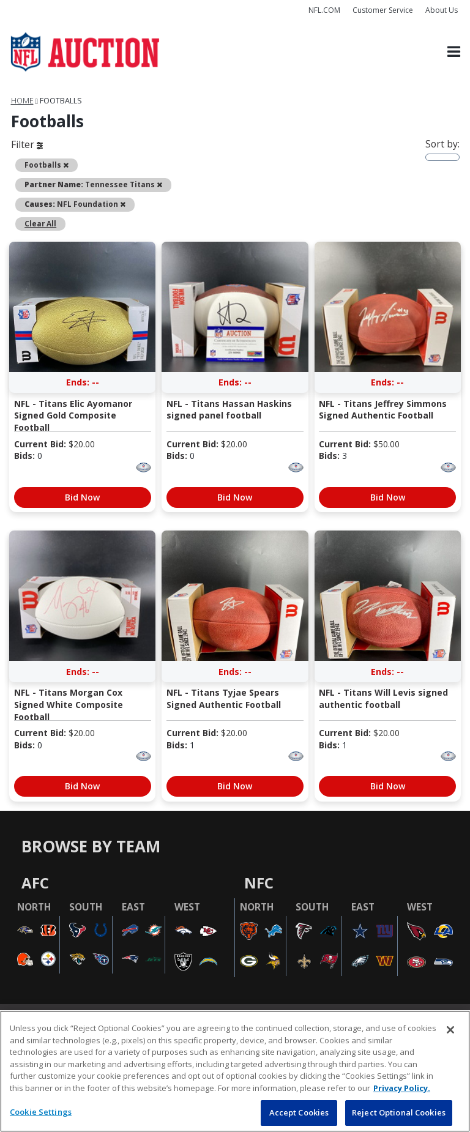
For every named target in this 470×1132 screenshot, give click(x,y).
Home (22, 100)
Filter (27, 144)
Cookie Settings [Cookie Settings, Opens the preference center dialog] (41, 1111)
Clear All (40, 223)
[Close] (450, 1029)
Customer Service (382, 10)
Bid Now (82, 497)
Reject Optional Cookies (399, 1112)
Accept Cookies (299, 1112)
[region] (235, 1071)
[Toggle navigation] (454, 52)
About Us (441, 10)
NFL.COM (324, 10)
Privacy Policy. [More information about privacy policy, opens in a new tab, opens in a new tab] (401, 1087)
